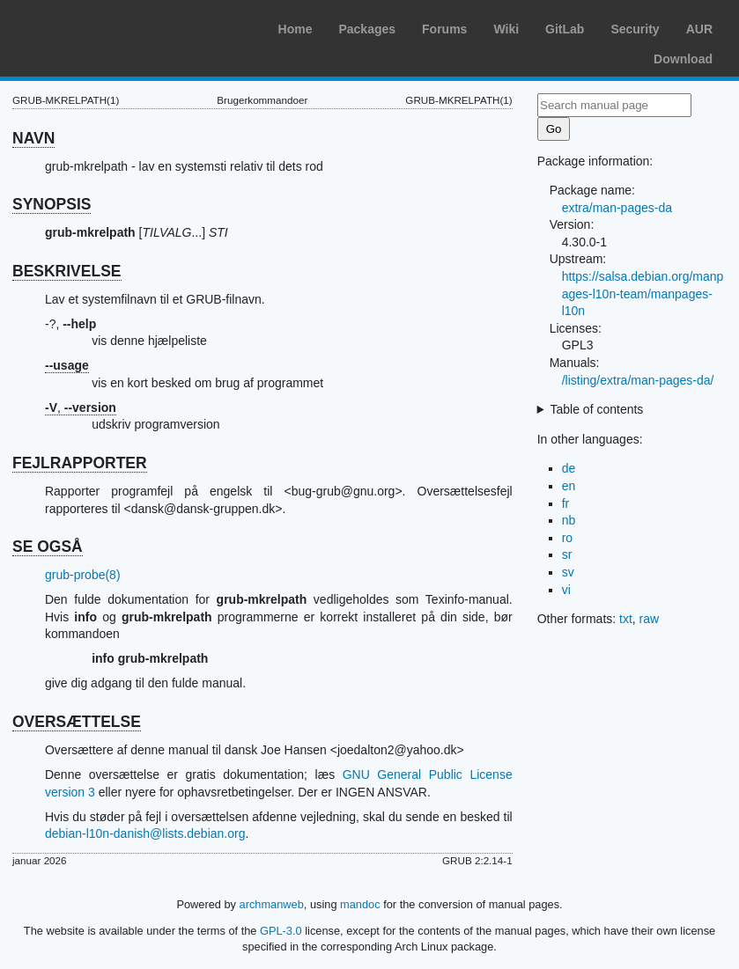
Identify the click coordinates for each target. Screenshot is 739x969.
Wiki (506, 29)
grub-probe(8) (83, 575)
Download (683, 59)
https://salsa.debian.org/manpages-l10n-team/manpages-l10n (643, 293)
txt (625, 619)
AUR (699, 29)
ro (567, 538)
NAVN (33, 138)
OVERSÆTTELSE (76, 721)
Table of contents (597, 409)
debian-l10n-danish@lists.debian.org (145, 833)
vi (566, 590)
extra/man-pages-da (617, 208)
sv (568, 572)
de (569, 468)
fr (566, 503)
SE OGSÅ (47, 546)
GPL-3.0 (281, 930)
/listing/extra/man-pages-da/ (638, 380)
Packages (366, 29)
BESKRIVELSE (67, 271)
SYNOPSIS (51, 204)
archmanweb (272, 904)
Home (295, 29)
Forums (444, 29)
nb (569, 520)
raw (649, 619)
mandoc (360, 904)
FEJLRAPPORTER (79, 463)
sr (567, 554)
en (569, 486)
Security (634, 29)
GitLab (564, 29)
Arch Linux (97, 26)
